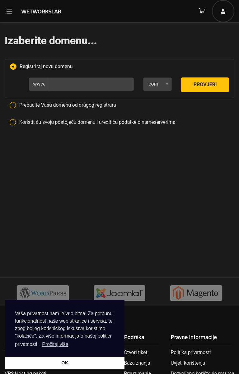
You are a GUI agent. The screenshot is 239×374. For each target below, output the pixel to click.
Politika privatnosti (191, 352)
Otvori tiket (135, 352)
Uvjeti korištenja (188, 363)
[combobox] (157, 84)
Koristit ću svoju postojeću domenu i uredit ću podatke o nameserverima (92, 123)
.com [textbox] (152, 84)
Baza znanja (137, 363)
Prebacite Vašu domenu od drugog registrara (63, 105)
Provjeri (205, 84)
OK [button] (64, 362)
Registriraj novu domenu (41, 67)
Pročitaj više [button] (55, 344)
